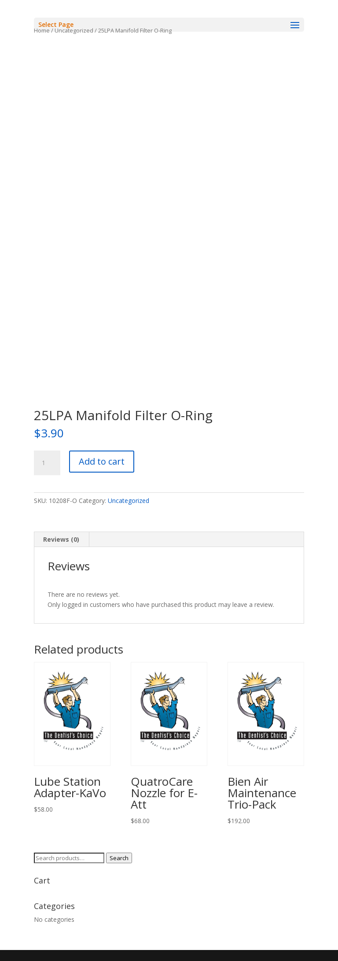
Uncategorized (128, 500)
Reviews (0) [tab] (61, 539)
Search (119, 858)
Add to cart (102, 461)
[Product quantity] (47, 463)
